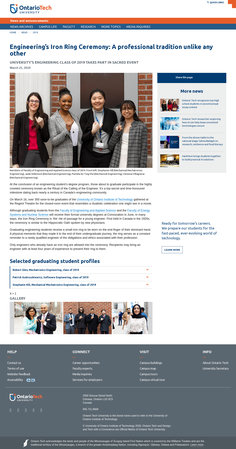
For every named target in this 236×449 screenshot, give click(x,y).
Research (88, 26)
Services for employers (87, 379)
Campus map (148, 368)
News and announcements (29, 20)
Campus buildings (151, 362)
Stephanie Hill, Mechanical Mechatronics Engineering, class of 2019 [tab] (54, 284)
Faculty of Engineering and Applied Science (88, 210)
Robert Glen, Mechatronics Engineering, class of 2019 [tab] (46, 269)
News (24, 32)
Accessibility (15, 379)
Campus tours (148, 374)
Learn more (172, 249)
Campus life (48, 26)
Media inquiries (138, 26)
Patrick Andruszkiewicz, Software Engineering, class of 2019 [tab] (50, 277)
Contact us (14, 362)
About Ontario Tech (215, 362)
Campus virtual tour (152, 379)
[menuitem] (21, 27)
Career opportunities (86, 362)
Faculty (69, 26)
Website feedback (18, 374)
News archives (21, 26)
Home (13, 32)
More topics (111, 26)
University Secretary (216, 368)
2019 (35, 32)
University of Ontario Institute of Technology (105, 199)
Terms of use (15, 368)
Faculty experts (82, 368)
